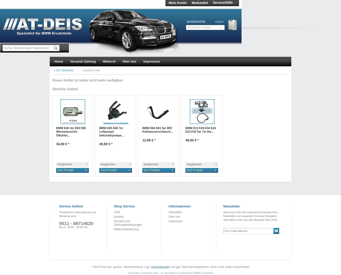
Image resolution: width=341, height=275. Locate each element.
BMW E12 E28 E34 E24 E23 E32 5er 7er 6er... (200, 130)
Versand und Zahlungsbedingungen (128, 223)
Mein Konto (178, 3)
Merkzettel (200, 3)
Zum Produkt (65, 170)
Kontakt (119, 216)
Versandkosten (160, 267)
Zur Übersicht (64, 70)
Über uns (174, 216)
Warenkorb (233, 25)
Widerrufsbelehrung (126, 229)
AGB (117, 212)
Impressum (176, 221)
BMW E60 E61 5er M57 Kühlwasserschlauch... (157, 130)
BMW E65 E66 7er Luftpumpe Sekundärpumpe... (111, 131)
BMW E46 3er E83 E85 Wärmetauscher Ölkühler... (71, 131)
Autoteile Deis (91, 70)
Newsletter (175, 212)
